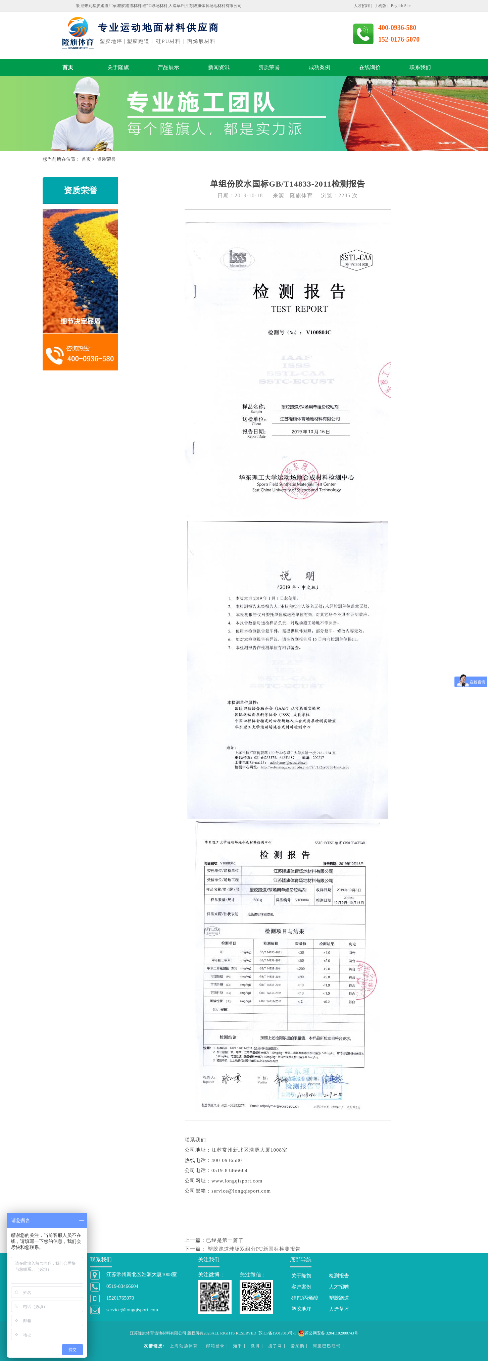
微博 (255, 1346)
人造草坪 (339, 1309)
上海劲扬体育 (184, 1346)
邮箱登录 (215, 1346)
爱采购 (298, 1346)
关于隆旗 (118, 67)
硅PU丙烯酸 (304, 1298)
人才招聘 (339, 1287)
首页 (67, 67)
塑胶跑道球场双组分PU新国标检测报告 (254, 1249)
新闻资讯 (219, 67)
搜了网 (275, 1346)
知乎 (237, 1346)
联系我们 (420, 67)
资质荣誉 (269, 67)
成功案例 (319, 67)
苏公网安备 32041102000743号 (328, 1333)
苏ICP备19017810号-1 (277, 1333)
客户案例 (301, 1287)
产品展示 (168, 67)
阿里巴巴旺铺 (327, 1346)
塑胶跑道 (339, 1298)
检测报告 (339, 1275)
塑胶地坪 (301, 1309)
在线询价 (370, 67)
